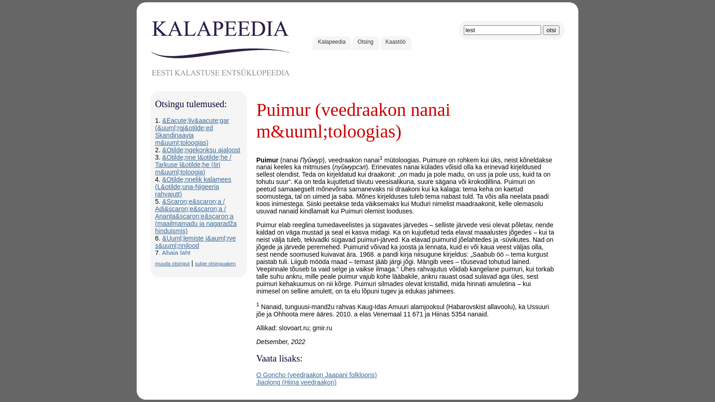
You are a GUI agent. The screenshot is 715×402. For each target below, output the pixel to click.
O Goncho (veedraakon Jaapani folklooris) (316, 375)
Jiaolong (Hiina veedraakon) (296, 382)
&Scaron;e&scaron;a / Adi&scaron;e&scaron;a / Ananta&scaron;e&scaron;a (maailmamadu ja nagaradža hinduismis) (195, 216)
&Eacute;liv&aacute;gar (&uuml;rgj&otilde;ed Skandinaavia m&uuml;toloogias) (192, 131)
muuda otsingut (172, 263)
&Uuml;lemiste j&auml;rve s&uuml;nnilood (195, 242)
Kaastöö (396, 42)
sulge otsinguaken (215, 263)
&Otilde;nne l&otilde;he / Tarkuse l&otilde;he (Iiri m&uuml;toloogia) (193, 165)
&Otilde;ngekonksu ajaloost (201, 150)
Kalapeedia (332, 42)
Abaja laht (176, 253)
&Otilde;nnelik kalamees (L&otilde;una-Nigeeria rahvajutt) (193, 187)
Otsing (366, 42)
